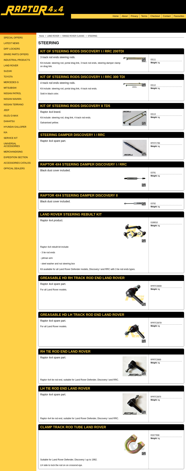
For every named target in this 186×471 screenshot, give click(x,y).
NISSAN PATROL (12, 93)
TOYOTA (8, 76)
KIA (5, 132)
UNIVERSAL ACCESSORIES (12, 145)
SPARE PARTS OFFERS (16, 54)
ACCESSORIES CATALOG (17, 163)
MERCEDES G (11, 82)
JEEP (6, 110)
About (125, 16)
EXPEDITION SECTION (16, 157)
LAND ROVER (11, 65)
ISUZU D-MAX (11, 115)
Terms (144, 16)
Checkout (155, 16)
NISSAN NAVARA (13, 99)
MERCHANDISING (13, 151)
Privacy (134, 16)
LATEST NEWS (11, 43)
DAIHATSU (9, 121)
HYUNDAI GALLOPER (15, 127)
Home (116, 16)
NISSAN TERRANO (13, 104)
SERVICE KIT (10, 138)
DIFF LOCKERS (12, 49)
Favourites (179, 16)
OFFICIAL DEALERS (14, 168)
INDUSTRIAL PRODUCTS (17, 60)
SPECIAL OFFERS (13, 37)
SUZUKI (8, 71)
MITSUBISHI (10, 88)
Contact (167, 16)
